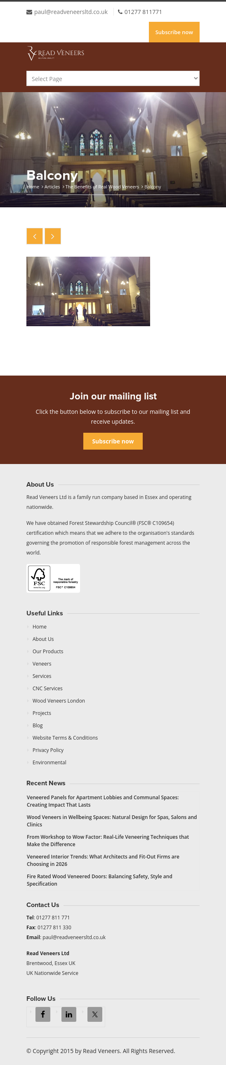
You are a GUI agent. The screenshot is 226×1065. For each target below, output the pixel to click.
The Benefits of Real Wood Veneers (102, 186)
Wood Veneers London (59, 700)
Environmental (49, 762)
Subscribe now (174, 32)
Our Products (48, 651)
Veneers (42, 663)
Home (32, 186)
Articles (52, 186)
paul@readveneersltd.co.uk (71, 12)
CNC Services (48, 688)
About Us (43, 639)
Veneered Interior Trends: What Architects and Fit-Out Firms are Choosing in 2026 (103, 860)
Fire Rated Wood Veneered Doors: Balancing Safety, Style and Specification (99, 880)
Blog (38, 725)
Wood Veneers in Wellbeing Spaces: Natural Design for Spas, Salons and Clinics (112, 821)
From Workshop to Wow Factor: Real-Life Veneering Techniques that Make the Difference (108, 840)
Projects (42, 713)
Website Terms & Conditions (65, 737)
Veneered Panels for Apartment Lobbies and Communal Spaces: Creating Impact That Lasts (103, 801)
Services (42, 676)
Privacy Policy (48, 750)
